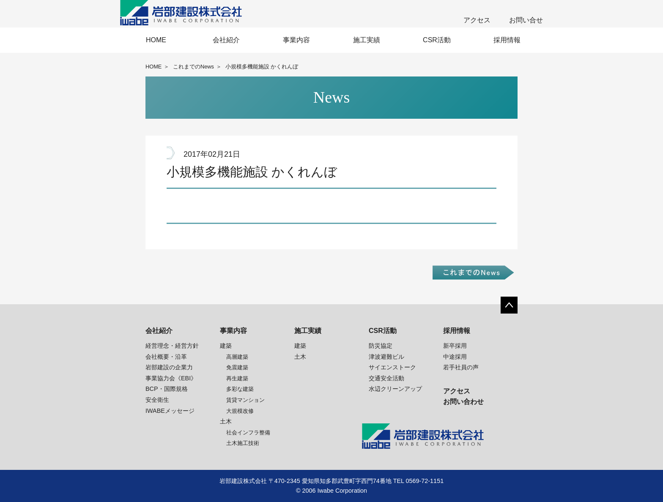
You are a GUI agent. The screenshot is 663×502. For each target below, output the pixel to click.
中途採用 (455, 356)
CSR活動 (437, 40)
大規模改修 (240, 411)
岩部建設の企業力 (169, 367)
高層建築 (237, 357)
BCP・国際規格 (166, 388)
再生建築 (237, 378)
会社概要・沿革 (166, 356)
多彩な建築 (240, 389)
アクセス (476, 20)
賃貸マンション (245, 400)
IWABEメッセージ (170, 410)
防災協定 (380, 345)
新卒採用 (455, 345)
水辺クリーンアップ (395, 388)
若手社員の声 (461, 367)
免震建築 (237, 367)
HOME (156, 40)
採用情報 (507, 40)
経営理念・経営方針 (172, 345)
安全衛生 (157, 399)
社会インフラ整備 (248, 432)
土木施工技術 (242, 443)
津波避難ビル (386, 356)
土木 (226, 421)
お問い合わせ (463, 401)
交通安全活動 (386, 378)
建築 (226, 345)
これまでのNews (193, 66)
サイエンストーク (392, 367)
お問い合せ (526, 20)
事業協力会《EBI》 (171, 378)
